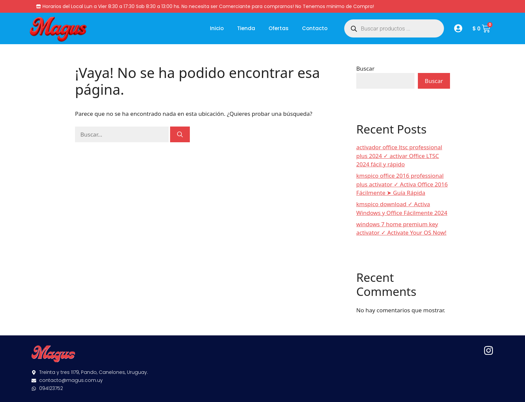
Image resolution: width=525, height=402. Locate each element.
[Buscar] (180, 135)
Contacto (314, 28)
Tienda (246, 28)
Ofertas (279, 28)
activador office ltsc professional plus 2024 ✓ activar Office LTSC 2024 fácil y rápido (399, 155)
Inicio (217, 28)
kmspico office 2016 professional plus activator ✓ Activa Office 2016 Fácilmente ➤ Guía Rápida (402, 184)
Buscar (365, 68)
